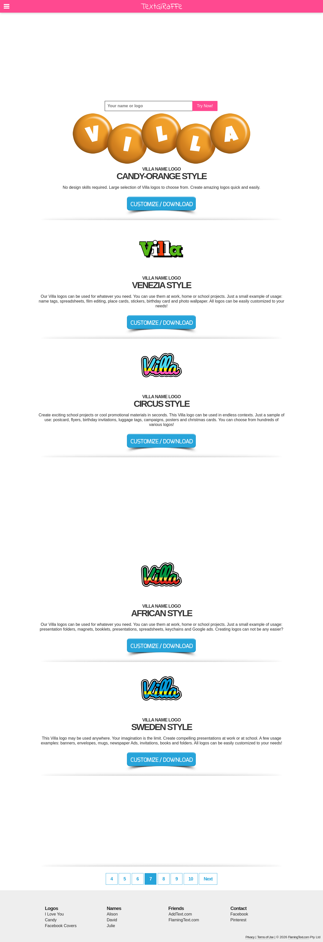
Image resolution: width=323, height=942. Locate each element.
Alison (112, 914)
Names (114, 908)
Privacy (250, 937)
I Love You (54, 914)
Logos (51, 908)
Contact (238, 908)
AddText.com (180, 914)
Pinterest (238, 920)
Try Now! (205, 106)
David (112, 920)
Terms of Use (265, 937)
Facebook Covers (60, 926)
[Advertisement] (161, 56)
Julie (111, 926)
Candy (51, 920)
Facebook (239, 914)
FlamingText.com (184, 920)
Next (208, 878)
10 (191, 878)
